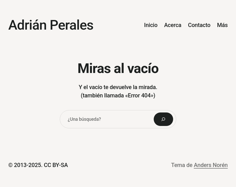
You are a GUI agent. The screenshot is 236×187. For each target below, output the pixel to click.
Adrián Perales (50, 25)
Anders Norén (211, 165)
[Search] (163, 119)
